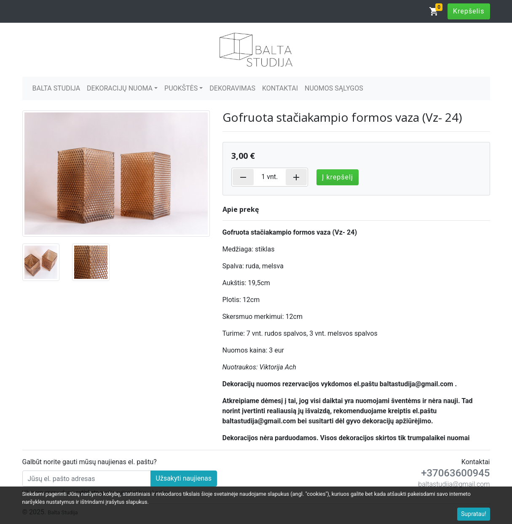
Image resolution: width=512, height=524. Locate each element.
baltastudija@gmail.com (454, 484)
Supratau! (473, 514)
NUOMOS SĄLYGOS (334, 88)
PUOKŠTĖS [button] (181, 88)
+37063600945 (455, 473)
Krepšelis (469, 11)
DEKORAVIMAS (232, 88)
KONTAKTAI (280, 88)
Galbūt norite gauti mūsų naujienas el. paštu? (89, 462)
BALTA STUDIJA (56, 88)
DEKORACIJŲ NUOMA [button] (120, 88)
